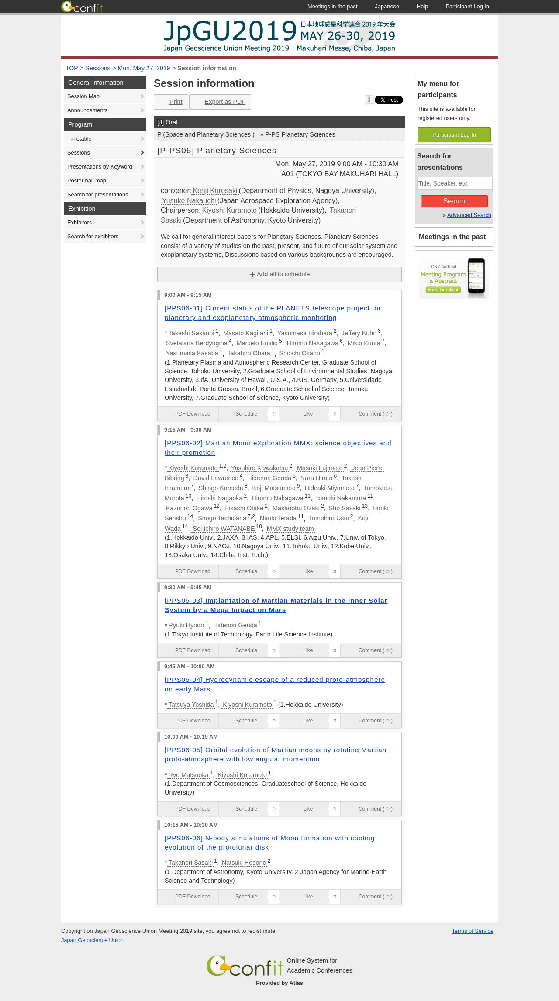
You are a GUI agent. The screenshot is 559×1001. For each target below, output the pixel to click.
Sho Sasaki (345, 508)
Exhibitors (79, 222)
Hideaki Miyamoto (329, 488)
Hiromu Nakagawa (312, 343)
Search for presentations (97, 194)
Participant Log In (454, 134)
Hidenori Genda (269, 478)
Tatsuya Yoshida (191, 704)
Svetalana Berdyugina (197, 343)
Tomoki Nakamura (340, 498)
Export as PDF (219, 101)
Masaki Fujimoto (320, 467)
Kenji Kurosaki (215, 190)
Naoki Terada (278, 518)
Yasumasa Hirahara (304, 333)
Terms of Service (472, 931)
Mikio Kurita (364, 343)
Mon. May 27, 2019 (144, 68)
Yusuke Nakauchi (189, 200)
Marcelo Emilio (257, 343)
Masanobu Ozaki (296, 508)
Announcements (87, 110)
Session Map (83, 96)
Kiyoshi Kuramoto (229, 210)
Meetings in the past (452, 237)
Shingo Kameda (220, 488)
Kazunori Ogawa (189, 508)
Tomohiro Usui (329, 518)
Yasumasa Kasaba (192, 353)
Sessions (98, 68)
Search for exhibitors (92, 236)
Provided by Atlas (279, 983)
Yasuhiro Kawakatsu (259, 467)
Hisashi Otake (244, 508)
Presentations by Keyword (99, 166)
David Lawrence (215, 478)
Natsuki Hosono (244, 862)
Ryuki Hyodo (186, 625)
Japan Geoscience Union (92, 940)
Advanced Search (469, 215)
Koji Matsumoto (274, 488)
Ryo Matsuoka (189, 774)
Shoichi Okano (300, 353)
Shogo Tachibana (222, 518)
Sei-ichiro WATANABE (224, 528)
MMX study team (290, 528)
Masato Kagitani (245, 333)
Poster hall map (86, 180)
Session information (206, 68)
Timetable (79, 138)
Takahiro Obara (248, 353)
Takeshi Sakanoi (191, 333)
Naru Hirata (316, 478)
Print (170, 101)
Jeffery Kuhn (359, 333)
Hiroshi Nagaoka (219, 498)
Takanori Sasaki (191, 862)
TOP (72, 68)
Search (454, 201)
